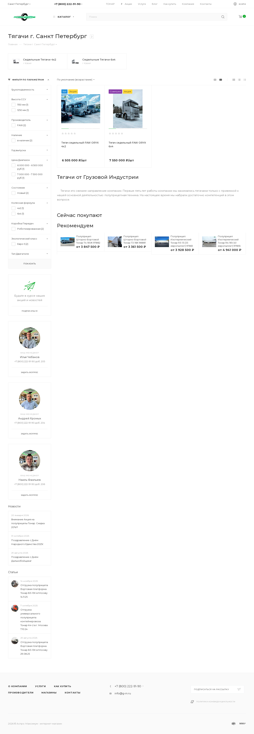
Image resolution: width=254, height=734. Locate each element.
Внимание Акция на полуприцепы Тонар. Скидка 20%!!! (28, 523)
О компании (17, 686)
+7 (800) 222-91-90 (128, 686)
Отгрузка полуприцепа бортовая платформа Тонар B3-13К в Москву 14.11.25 (34, 591)
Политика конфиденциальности (215, 701)
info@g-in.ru (123, 693)
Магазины (48, 692)
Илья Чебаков (30, 357)
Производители (20, 692)
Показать (29, 263)
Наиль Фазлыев (30, 479)
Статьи (13, 572)
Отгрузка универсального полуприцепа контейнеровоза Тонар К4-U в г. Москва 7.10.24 (34, 619)
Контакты (72, 692)
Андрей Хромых (29, 418)
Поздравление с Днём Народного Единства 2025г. (27, 542)
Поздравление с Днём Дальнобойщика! (24, 559)
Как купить (62, 686)
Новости (14, 506)
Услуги (40, 686)
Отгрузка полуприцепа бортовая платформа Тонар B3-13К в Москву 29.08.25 (34, 648)
